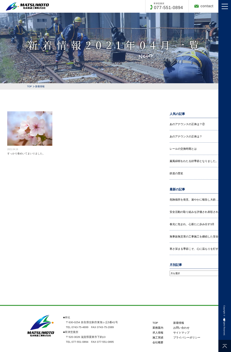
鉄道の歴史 (176, 173)
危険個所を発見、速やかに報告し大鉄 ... (194, 199)
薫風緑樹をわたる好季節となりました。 (194, 161)
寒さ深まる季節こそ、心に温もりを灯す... (195, 248)
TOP (29, 86)
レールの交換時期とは (183, 148)
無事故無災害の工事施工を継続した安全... (195, 236)
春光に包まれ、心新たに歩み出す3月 (192, 224)
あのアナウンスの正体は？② (187, 124)
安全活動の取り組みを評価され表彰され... (195, 211)
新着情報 (178, 347)
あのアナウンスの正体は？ (186, 136)
